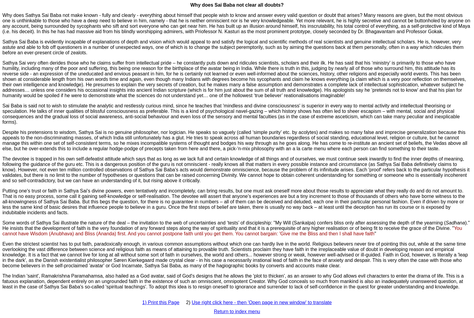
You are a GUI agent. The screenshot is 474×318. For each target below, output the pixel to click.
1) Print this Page (161, 302)
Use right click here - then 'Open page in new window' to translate (262, 302)
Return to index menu (237, 311)
